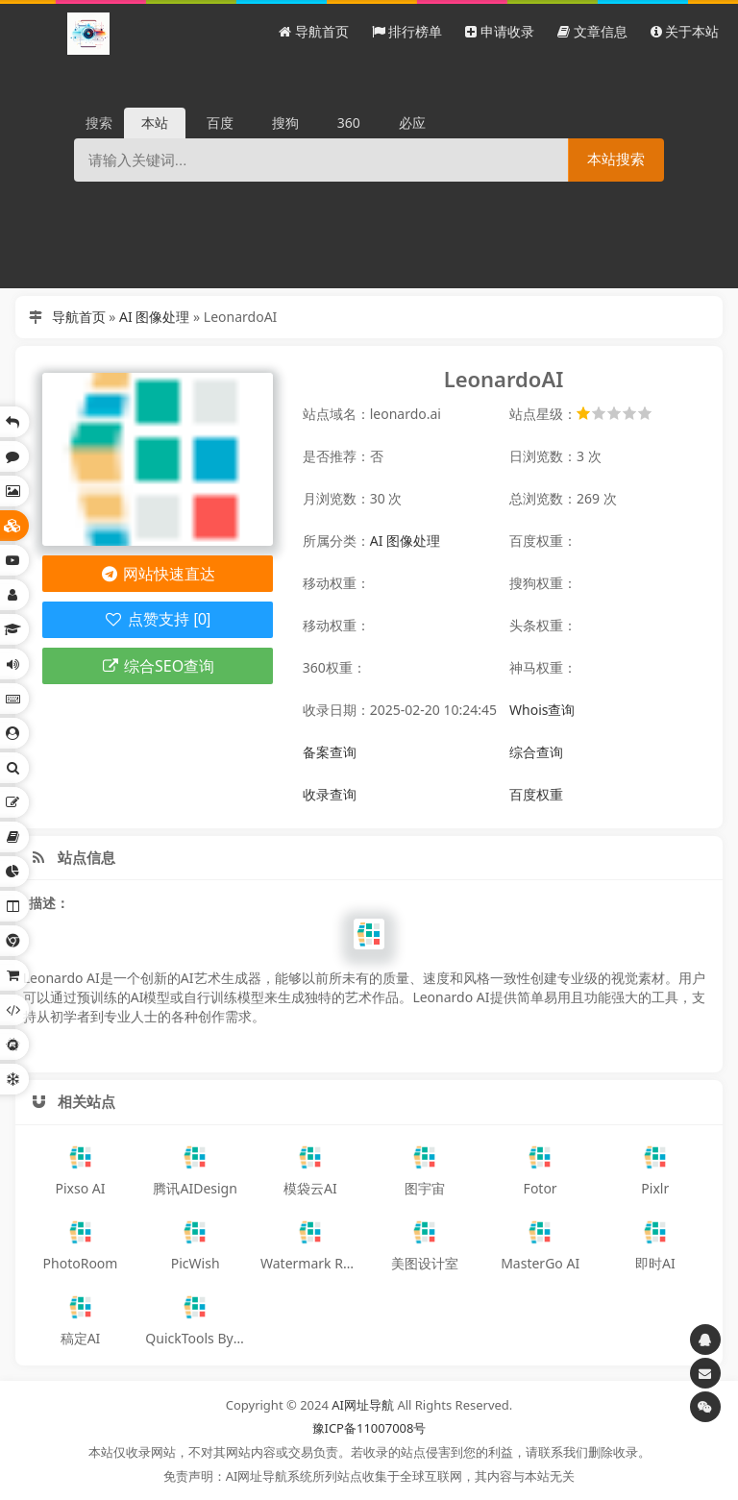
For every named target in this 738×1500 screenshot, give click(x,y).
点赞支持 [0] (157, 619)
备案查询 (330, 752)
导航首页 (79, 316)
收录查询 (330, 794)
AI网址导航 (363, 1405)
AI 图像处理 (154, 316)
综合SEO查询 (157, 665)
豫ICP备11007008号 (369, 1428)
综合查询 (536, 752)
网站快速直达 (157, 573)
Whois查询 (542, 710)
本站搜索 (616, 159)
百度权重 (536, 794)
